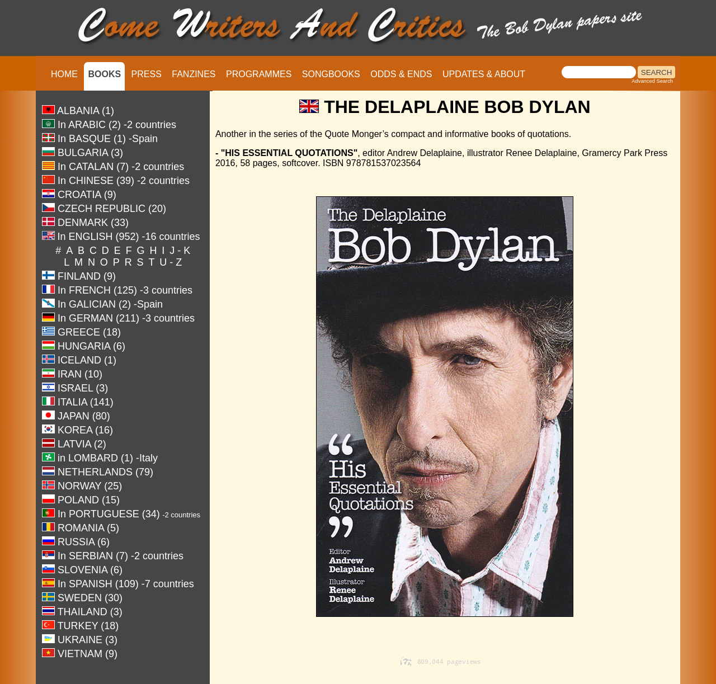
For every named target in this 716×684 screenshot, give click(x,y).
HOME (64, 74)
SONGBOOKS (331, 74)
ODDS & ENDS (401, 74)
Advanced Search (652, 81)
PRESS (146, 74)
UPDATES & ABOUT (483, 74)
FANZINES (193, 74)
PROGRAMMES (258, 74)
